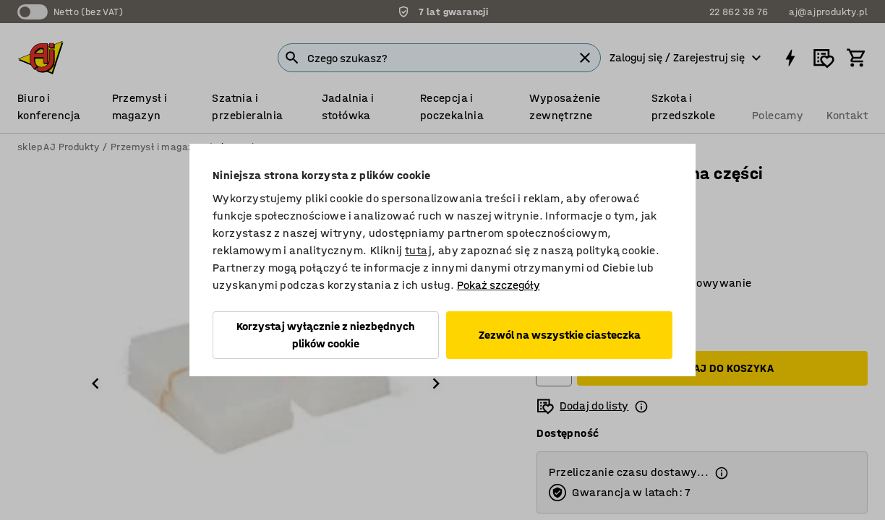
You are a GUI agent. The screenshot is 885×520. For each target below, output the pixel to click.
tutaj (418, 250)
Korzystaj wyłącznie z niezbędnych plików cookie (325, 334)
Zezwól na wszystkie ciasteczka (560, 335)
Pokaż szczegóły (498, 285)
